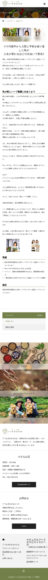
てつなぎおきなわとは (10, 545)
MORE (24, 526)
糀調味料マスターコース (35, 552)
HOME (3, 540)
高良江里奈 (9, 327)
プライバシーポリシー (10, 548)
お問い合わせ (7, 558)
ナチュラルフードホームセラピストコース (36, 557)
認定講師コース (32, 562)
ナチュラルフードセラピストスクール (37, 543)
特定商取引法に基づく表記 (11, 553)
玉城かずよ (9, 321)
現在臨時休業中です (24, 484)
